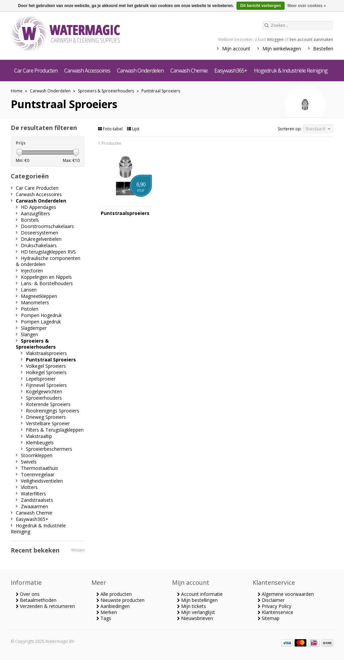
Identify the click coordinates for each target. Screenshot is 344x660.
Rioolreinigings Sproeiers (52, 410)
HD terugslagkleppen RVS (48, 252)
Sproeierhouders (44, 398)
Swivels (29, 461)
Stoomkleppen (36, 455)
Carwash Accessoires (87, 70)
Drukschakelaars (39, 245)
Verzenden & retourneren (45, 606)
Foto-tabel (111, 129)
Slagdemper (34, 328)
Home (17, 91)
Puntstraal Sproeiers (160, 91)
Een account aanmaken (311, 39)
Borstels (30, 220)
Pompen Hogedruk (41, 315)
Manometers (35, 302)
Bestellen (323, 48)
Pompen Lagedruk (41, 321)
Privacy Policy (274, 606)
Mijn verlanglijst (196, 612)
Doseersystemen (39, 232)
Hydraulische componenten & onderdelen (48, 261)
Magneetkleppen (39, 296)
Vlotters (29, 487)
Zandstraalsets (37, 500)
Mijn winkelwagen (281, 48)
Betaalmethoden (36, 600)
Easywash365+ (230, 70)
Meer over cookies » (306, 5)
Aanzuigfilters (35, 213)
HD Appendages (38, 207)
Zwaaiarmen (34, 506)
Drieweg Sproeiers (46, 417)
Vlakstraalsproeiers (46, 353)
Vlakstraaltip (39, 436)
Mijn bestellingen (197, 600)
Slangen (29, 334)
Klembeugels (40, 442)
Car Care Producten (35, 70)
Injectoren (32, 270)
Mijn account (236, 48)
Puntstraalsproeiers (125, 213)
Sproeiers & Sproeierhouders (106, 91)
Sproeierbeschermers (49, 449)
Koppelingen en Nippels (46, 277)
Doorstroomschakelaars (47, 226)
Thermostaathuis (39, 468)
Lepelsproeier (40, 379)
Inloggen (275, 39)
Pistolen (29, 309)
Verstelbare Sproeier (48, 423)
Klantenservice (275, 612)
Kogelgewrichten (44, 391)
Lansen (29, 290)
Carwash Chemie (189, 70)
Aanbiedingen (113, 606)
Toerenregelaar (37, 474)
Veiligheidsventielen (42, 481)
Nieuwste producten (120, 600)
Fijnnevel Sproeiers (46, 385)
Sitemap (269, 618)
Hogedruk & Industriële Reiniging (291, 70)
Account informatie (200, 594)
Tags (103, 618)
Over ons (28, 594)
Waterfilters (33, 493)
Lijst (133, 129)
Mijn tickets (191, 606)
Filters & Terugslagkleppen (55, 430)
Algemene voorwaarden (286, 594)
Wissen (78, 550)
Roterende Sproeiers (48, 404)
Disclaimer (271, 600)
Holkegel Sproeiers (46, 372)
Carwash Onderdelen (140, 70)
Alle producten (114, 594)
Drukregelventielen (41, 239)
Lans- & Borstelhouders (47, 283)
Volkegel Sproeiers (46, 366)
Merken (106, 612)
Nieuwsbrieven (195, 618)
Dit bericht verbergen (260, 5)
